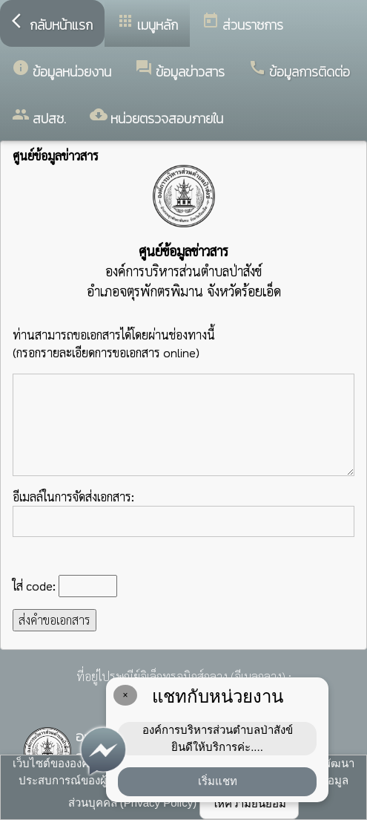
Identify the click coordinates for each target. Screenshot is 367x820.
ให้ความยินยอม (249, 803)
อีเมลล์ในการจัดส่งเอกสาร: (183, 513)
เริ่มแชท (217, 781)
